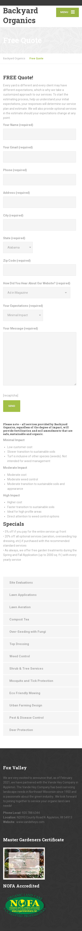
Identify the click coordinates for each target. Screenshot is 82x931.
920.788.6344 (31, 812)
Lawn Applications (23, 595)
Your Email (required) (39, 154)
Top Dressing (19, 644)
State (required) (18, 244)
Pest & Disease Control (26, 718)
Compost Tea (19, 619)
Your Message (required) (39, 356)
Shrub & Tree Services (26, 668)
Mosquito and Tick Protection (31, 681)
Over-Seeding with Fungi (27, 632)
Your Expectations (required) (23, 312)
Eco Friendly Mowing (24, 693)
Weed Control (19, 656)
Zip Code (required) (39, 267)
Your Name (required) (39, 131)
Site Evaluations (21, 582)
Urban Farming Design (25, 705)
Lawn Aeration (20, 607)
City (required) (39, 222)
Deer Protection (21, 730)
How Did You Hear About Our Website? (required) (36, 290)
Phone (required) (39, 176)
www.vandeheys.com (30, 822)
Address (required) (39, 199)
